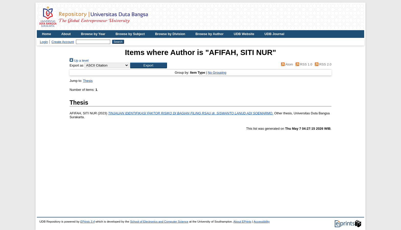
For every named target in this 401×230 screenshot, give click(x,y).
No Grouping (217, 72)
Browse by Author (209, 34)
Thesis (88, 81)
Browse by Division (170, 34)
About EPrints (242, 221)
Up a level (79, 60)
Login (44, 42)
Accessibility (262, 221)
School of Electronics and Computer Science (159, 221)
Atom (286, 64)
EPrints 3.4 (87, 221)
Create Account (62, 42)
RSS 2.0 (322, 64)
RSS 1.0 (303, 64)
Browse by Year (93, 34)
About (66, 34)
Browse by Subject (130, 34)
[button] (148, 65)
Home (46, 34)
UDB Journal (274, 34)
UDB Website (244, 34)
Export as (76, 65)
